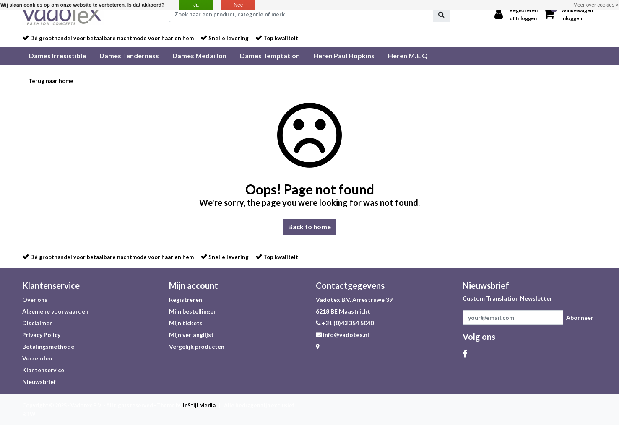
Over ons (34, 299)
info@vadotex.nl (342, 334)
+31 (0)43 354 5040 (345, 323)
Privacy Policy (41, 334)
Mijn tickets (186, 323)
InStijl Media (199, 405)
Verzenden (37, 358)
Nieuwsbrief (39, 381)
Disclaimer (37, 323)
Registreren (185, 299)
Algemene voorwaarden (55, 311)
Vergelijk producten (196, 346)
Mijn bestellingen (193, 311)
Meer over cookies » (596, 5)
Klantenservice (43, 369)
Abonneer (579, 317)
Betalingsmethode (48, 346)
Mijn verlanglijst (191, 334)
